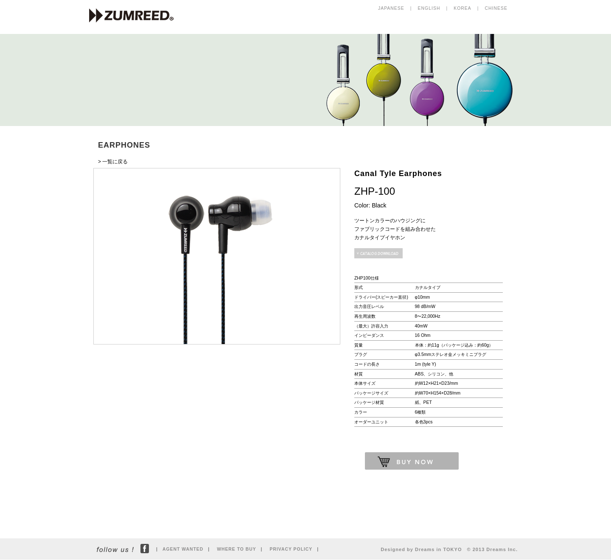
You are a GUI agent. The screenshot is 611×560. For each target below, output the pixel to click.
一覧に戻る (115, 162)
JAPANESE (391, 8)
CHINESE (496, 8)
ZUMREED (135, 16)
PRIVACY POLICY (291, 549)
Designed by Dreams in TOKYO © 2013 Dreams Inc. (449, 549)
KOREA (462, 8)
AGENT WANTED (183, 549)
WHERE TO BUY (236, 549)
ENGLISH (429, 8)
